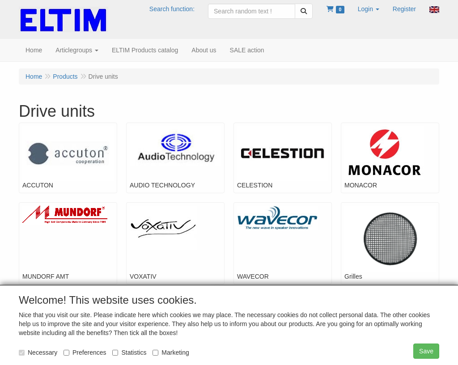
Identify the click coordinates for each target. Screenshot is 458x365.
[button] (368, 9)
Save (426, 351)
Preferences (85, 352)
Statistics (129, 352)
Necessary (38, 352)
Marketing (171, 352)
